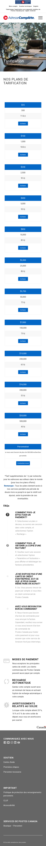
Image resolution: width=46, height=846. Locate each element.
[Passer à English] (35, 6)
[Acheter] (23, 124)
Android (32, 11)
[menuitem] (13, 6)
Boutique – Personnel (12, 826)
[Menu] (39, 18)
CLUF (5, 800)
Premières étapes (11, 767)
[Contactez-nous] (23, 463)
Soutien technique (25, 6)
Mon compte (13, 6)
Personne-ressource (12, 772)
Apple (27, 11)
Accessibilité (9, 805)
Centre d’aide (9, 762)
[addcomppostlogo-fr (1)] (19, 18)
